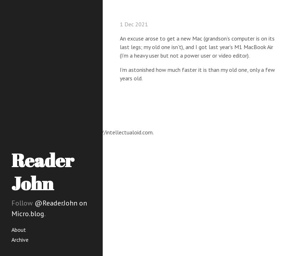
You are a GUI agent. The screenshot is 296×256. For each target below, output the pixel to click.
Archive (20, 239)
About (18, 229)
